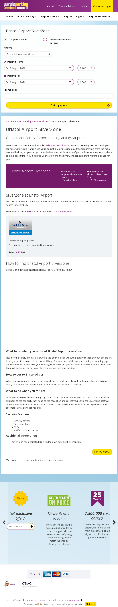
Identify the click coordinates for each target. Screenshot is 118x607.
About (50, 6)
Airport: (8, 47)
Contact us (30, 600)
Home (9, 16)
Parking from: (15, 61)
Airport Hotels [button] (50, 16)
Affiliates (17, 600)
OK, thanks (90, 604)
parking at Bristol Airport (58, 145)
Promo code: (11, 89)
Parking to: (13, 75)
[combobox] (26, 54)
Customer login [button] (102, 6)
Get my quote (102, 452)
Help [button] (83, 6)
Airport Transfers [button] (99, 16)
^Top (6, 600)
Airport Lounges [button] (74, 16)
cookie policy (77, 604)
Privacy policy (46, 600)
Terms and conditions (68, 600)
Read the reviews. (63, 211)
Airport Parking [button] (27, 16)
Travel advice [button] (66, 6)
